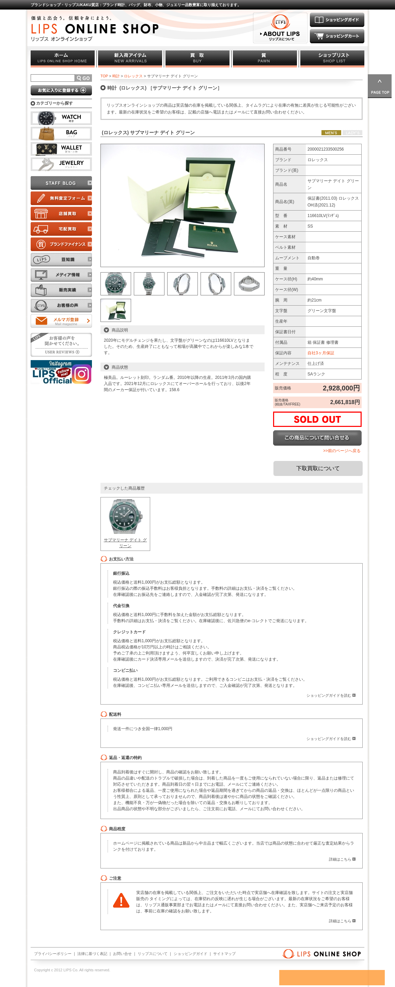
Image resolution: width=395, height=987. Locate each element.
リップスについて (153, 954)
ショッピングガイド (190, 954)
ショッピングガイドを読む (328, 695)
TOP (104, 76)
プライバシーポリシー (53, 954)
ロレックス (133, 76)
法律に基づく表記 (92, 954)
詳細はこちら (340, 859)
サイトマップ (224, 954)
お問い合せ (122, 954)
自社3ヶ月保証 (320, 353)
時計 (116, 76)
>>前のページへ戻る (342, 450)
